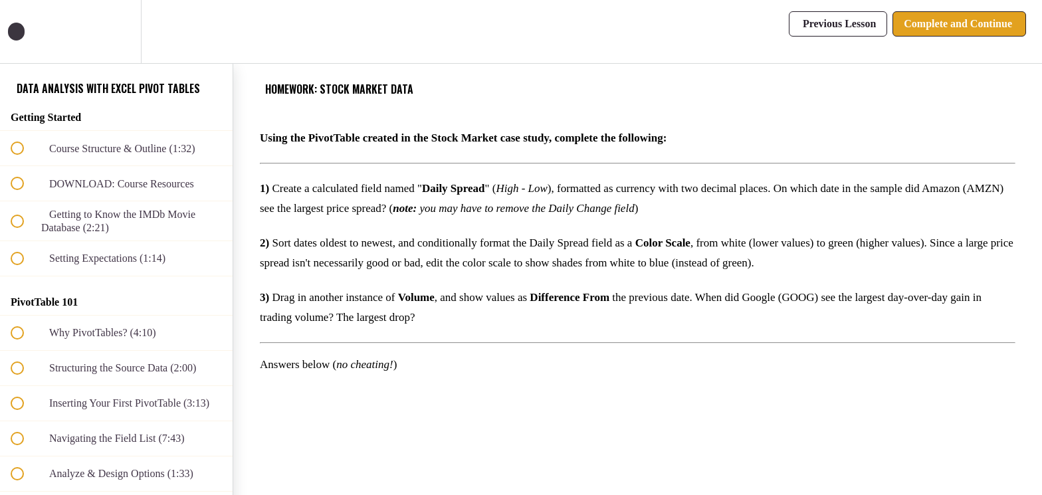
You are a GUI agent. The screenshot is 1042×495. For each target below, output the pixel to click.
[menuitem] (116, 31)
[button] (24, 31)
